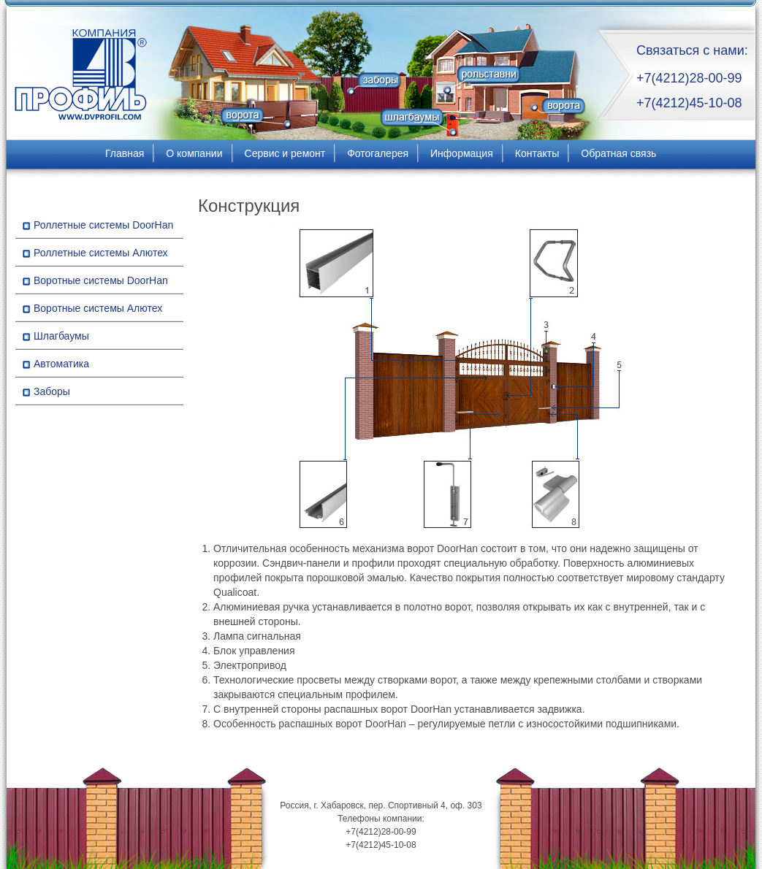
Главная (124, 153)
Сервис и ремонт (285, 153)
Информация (461, 153)
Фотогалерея (377, 153)
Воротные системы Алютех (98, 308)
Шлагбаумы (61, 336)
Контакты (537, 153)
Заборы (52, 391)
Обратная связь (618, 153)
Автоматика (61, 364)
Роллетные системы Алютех (101, 253)
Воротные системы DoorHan (101, 280)
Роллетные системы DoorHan (103, 225)
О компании (194, 153)
